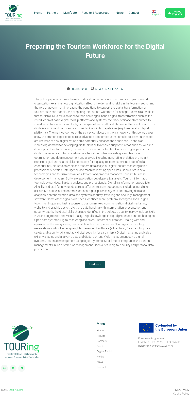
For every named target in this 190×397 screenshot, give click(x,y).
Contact (134, 12)
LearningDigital (16, 390)
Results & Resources (95, 12)
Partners (52, 12)
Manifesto (70, 12)
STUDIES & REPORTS (109, 88)
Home (38, 12)
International (79, 88)
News (120, 12)
